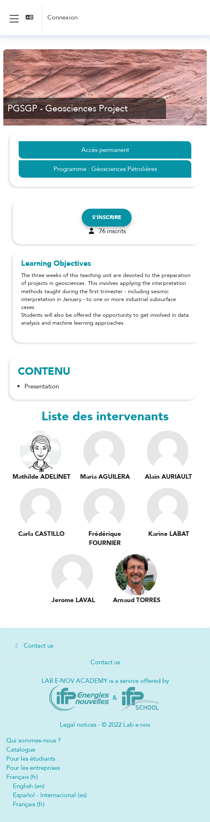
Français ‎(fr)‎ (22, 777)
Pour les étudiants (30, 759)
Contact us (33, 645)
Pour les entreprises (33, 768)
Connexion (62, 17)
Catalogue (20, 749)
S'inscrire (106, 217)
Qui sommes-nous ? (33, 740)
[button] (30, 17)
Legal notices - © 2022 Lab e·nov (105, 725)
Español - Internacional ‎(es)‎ (50, 795)
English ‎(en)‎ (28, 786)
